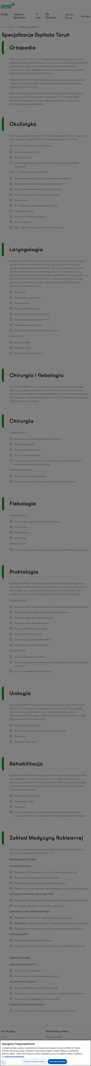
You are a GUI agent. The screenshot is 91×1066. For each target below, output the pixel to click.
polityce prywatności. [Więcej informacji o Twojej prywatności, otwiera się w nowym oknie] (14, 1056)
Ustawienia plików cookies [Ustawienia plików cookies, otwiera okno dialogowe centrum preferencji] (34, 1061)
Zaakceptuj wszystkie (57, 1061)
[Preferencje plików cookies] (3, 1062)
